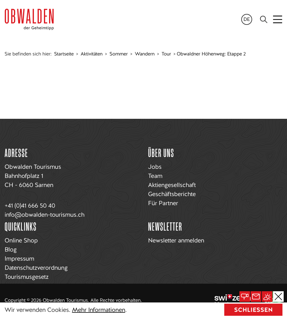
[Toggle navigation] (278, 19)
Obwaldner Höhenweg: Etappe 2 (211, 54)
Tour (166, 54)
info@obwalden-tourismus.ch (44, 215)
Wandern (145, 54)
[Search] (263, 19)
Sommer (118, 54)
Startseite (64, 54)
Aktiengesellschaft (172, 185)
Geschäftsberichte (172, 194)
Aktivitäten (91, 54)
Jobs (155, 167)
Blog (11, 249)
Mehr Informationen (98, 310)
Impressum (19, 258)
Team (155, 176)
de (246, 19)
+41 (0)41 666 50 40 (30, 205)
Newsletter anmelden (176, 240)
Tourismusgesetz (26, 277)
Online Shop (21, 240)
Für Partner (163, 203)
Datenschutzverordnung (36, 268)
